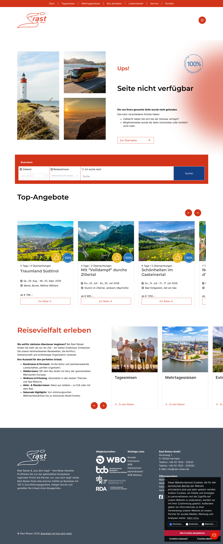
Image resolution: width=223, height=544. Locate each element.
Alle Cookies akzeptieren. (192, 533)
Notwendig (177, 523)
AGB (130, 464)
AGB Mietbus (135, 474)
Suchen (189, 173)
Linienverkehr (136, 3)
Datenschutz (134, 467)
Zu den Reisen (124, 404)
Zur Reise (45, 301)
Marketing (209, 523)
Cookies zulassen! (178, 538)
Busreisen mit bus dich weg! (56, 533)
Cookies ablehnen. (206, 538)
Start (52, 3)
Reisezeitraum (60, 169)
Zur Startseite (135, 140)
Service (154, 3)
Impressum (134, 460)
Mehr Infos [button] (193, 518)
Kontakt (169, 3)
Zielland (25, 169)
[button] (188, 212)
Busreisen (27, 162)
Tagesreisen (68, 3)
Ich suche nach (91, 169)
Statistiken (193, 523)
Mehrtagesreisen (91, 3)
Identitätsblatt (135, 471)
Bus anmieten (114, 3)
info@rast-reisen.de (178, 469)
